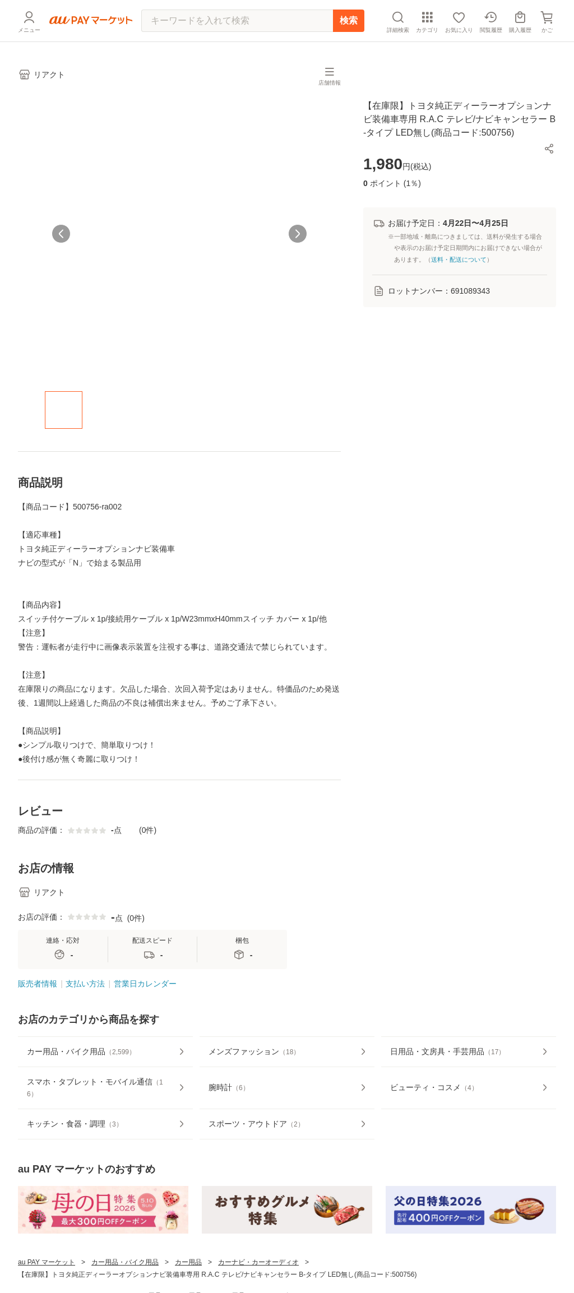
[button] (549, 148)
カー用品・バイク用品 (125, 1262)
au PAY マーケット (46, 1262)
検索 (349, 20)
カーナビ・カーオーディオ (258, 1262)
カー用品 (188, 1262)
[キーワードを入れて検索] (237, 21)
